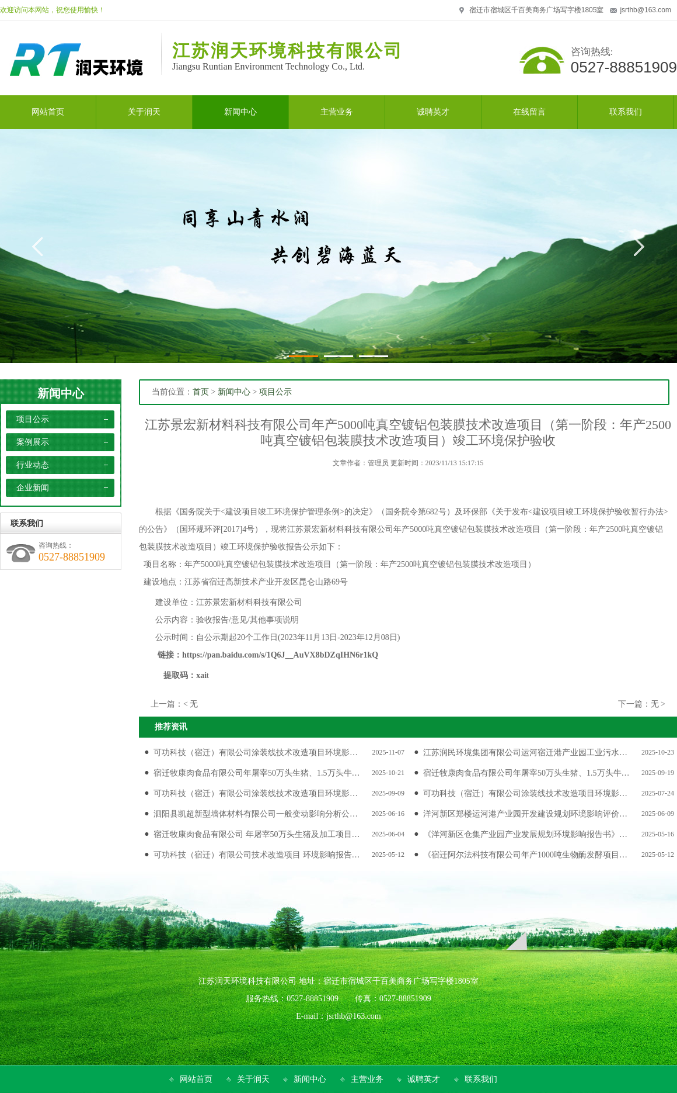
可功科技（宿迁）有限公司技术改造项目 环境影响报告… (256, 854)
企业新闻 (32, 487)
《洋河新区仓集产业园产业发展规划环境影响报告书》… (525, 834)
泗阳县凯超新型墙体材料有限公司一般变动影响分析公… (255, 814)
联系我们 (481, 1079)
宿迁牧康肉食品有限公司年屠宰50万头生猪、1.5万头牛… (256, 773)
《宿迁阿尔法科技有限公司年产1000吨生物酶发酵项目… (525, 854)
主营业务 (367, 1079)
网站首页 (196, 1079)
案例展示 (32, 442)
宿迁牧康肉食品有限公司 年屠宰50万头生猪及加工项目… (256, 834)
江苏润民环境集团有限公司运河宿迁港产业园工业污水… (525, 752)
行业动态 (32, 465)
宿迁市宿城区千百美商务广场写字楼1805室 (536, 10)
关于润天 (253, 1079)
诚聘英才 (423, 1079)
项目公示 (32, 419)
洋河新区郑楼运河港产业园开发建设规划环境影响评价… (525, 814)
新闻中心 (60, 393)
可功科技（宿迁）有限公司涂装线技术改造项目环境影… (255, 752)
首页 (201, 392)
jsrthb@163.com (645, 10)
